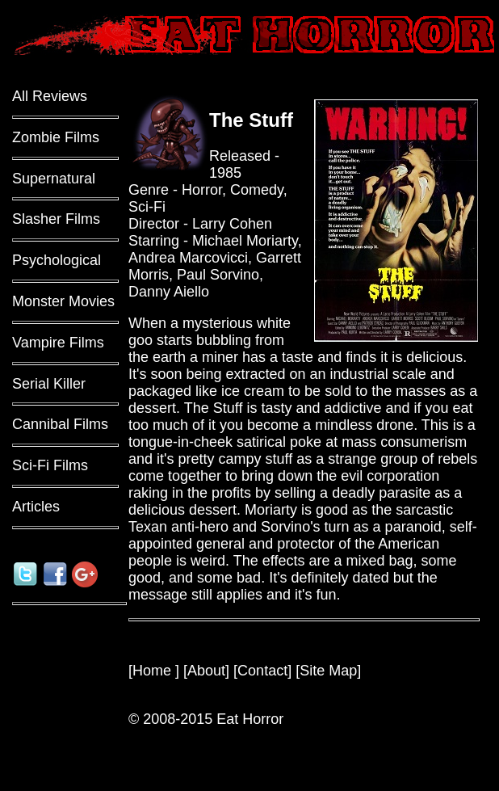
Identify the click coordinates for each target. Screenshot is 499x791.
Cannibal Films (60, 424)
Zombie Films (55, 137)
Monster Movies (63, 301)
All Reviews (49, 96)
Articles (36, 507)
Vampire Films (58, 342)
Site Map (328, 671)
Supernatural (53, 178)
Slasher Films (56, 219)
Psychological (56, 260)
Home (153, 671)
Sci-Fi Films (50, 465)
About (206, 671)
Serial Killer (49, 384)
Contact (262, 671)
